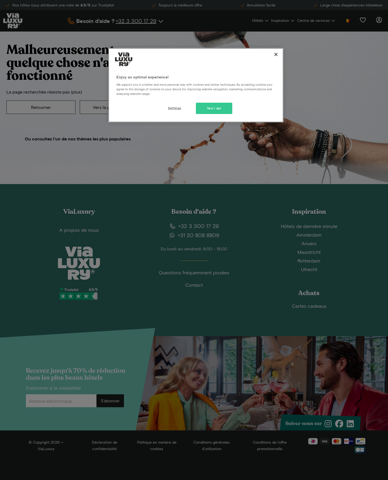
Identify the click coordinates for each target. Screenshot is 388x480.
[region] (195, 85)
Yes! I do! (214, 108)
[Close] (276, 54)
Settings (174, 108)
